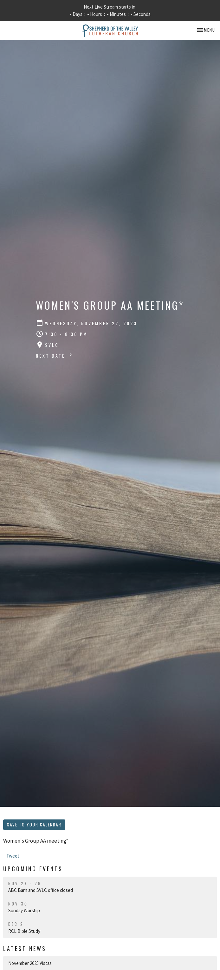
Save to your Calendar (34, 824)
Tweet (12, 856)
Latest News (24, 948)
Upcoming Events (33, 869)
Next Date (55, 355)
